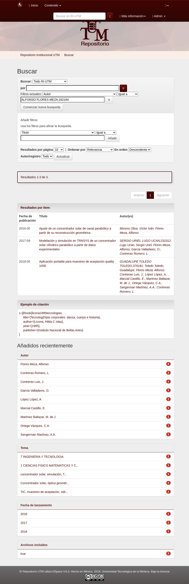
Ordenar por (76, 149)
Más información (133, 16)
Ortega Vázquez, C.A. (146, 283)
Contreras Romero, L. (134, 253)
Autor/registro (31, 156)
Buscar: (26, 81)
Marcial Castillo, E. (132, 278)
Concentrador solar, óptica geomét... (45, 483)
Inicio (33, 5)
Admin (159, 16)
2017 (24, 523)
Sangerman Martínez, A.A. (137, 287)
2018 (24, 531)
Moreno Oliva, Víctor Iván (137, 228)
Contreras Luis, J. (131, 274)
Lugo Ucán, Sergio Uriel (136, 245)
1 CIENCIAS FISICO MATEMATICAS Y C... (50, 465)
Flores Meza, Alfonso (150, 270)
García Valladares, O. (145, 249)
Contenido (53, 5)
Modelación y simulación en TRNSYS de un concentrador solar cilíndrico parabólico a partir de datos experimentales (77, 245)
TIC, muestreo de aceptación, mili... (44, 492)
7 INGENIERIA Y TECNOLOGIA (42, 456)
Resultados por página (37, 149)
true (23, 553)
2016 (24, 514)
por (23, 88)
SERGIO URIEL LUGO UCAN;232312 (145, 240)
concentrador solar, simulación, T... (44, 474)
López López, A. (156, 274)
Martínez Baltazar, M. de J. (39, 417)
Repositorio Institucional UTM (40, 55)
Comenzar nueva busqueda (41, 107)
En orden (121, 149)
